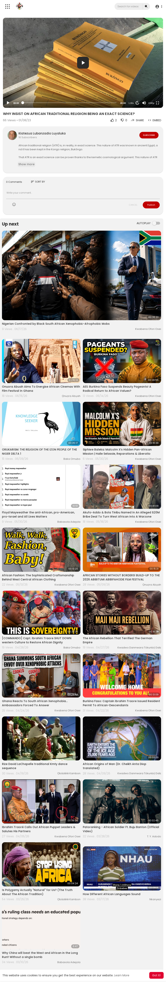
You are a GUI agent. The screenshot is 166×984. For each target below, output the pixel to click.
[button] (158, 6)
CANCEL (133, 204)
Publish (151, 204)
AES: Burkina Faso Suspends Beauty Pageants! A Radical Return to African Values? (117, 389)
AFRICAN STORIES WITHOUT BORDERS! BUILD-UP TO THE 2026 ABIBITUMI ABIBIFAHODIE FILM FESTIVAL (121, 577)
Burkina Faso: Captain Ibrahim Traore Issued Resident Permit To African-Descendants (121, 703)
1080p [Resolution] (151, 103)
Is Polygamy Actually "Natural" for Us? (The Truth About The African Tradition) (37, 892)
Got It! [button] (156, 975)
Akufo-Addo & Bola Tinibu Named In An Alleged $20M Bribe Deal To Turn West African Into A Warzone (121, 514)
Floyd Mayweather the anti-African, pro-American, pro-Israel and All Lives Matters (38, 514)
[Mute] (144, 103)
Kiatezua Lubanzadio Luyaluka (42, 133)
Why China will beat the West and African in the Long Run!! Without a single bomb (40, 955)
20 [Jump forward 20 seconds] (137, 103)
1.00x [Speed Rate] (131, 103)
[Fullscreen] (157, 103)
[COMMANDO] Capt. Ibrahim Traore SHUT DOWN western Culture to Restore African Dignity (36, 640)
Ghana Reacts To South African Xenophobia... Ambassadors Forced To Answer (35, 703)
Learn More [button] (121, 975)
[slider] (70, 102)
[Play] (8, 103)
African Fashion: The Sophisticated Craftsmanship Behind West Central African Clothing (38, 577)
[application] (83, 63)
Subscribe (149, 135)
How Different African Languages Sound (111, 894)
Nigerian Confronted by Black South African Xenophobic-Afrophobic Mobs (56, 324)
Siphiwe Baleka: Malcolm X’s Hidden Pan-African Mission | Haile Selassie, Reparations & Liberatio (117, 452)
